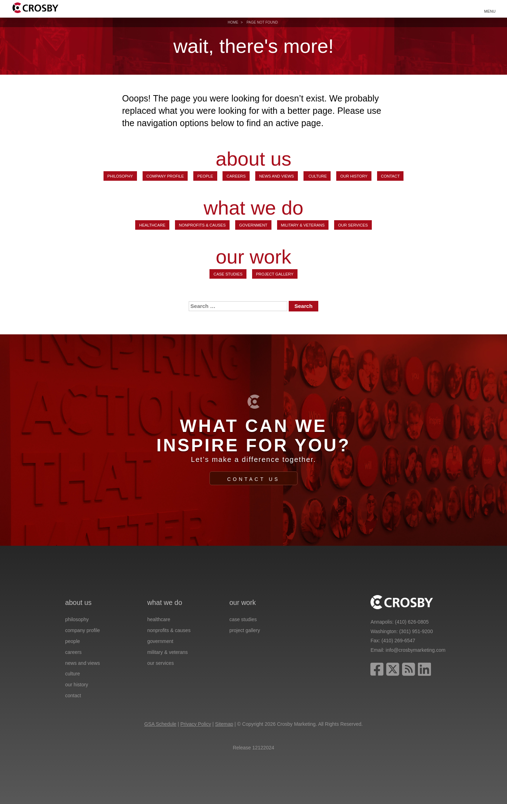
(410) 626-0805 (412, 622)
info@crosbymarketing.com (415, 650)
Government (253, 225)
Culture (317, 176)
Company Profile (165, 176)
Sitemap (224, 724)
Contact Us (253, 479)
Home (233, 22)
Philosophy (120, 176)
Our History (353, 176)
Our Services (353, 225)
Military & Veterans (303, 225)
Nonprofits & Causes (202, 225)
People (205, 176)
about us (254, 158)
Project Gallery (275, 274)
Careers (236, 176)
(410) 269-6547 (398, 640)
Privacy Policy (195, 724)
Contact (390, 176)
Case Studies (228, 274)
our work (254, 256)
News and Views (276, 176)
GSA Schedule (160, 724)
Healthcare (152, 225)
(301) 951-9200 (416, 631)
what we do (253, 207)
